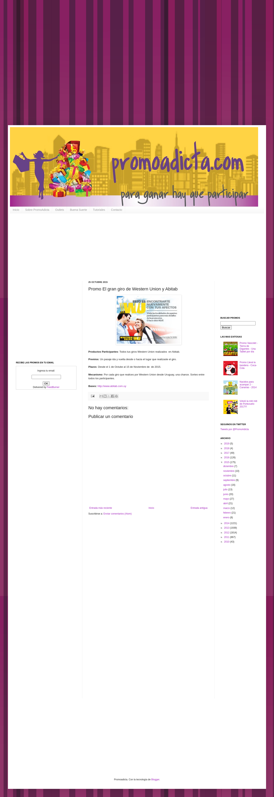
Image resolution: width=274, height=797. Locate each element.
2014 (227, 523)
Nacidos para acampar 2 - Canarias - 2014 (248, 384)
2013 (227, 527)
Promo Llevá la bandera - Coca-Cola (248, 365)
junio (226, 494)
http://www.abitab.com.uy (111, 386)
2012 (227, 532)
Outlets (59, 209)
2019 (227, 443)
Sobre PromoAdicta (37, 209)
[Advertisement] (127, 65)
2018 (227, 448)
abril (225, 503)
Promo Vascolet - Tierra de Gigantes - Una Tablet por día (249, 347)
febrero (227, 512)
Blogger (155, 779)
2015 (227, 462)
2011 (227, 537)
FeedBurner (53, 387)
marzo (227, 508)
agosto (227, 485)
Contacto (116, 209)
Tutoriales (99, 209)
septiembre (229, 480)
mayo (226, 498)
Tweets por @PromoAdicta (234, 429)
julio (225, 489)
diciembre (228, 466)
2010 (227, 541)
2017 (227, 453)
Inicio (16, 209)
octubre (227, 475)
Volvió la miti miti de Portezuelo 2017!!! (248, 404)
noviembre (229, 471)
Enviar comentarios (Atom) (117, 513)
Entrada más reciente (100, 508)
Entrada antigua (199, 508)
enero (226, 517)
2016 (227, 457)
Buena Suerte (78, 209)
